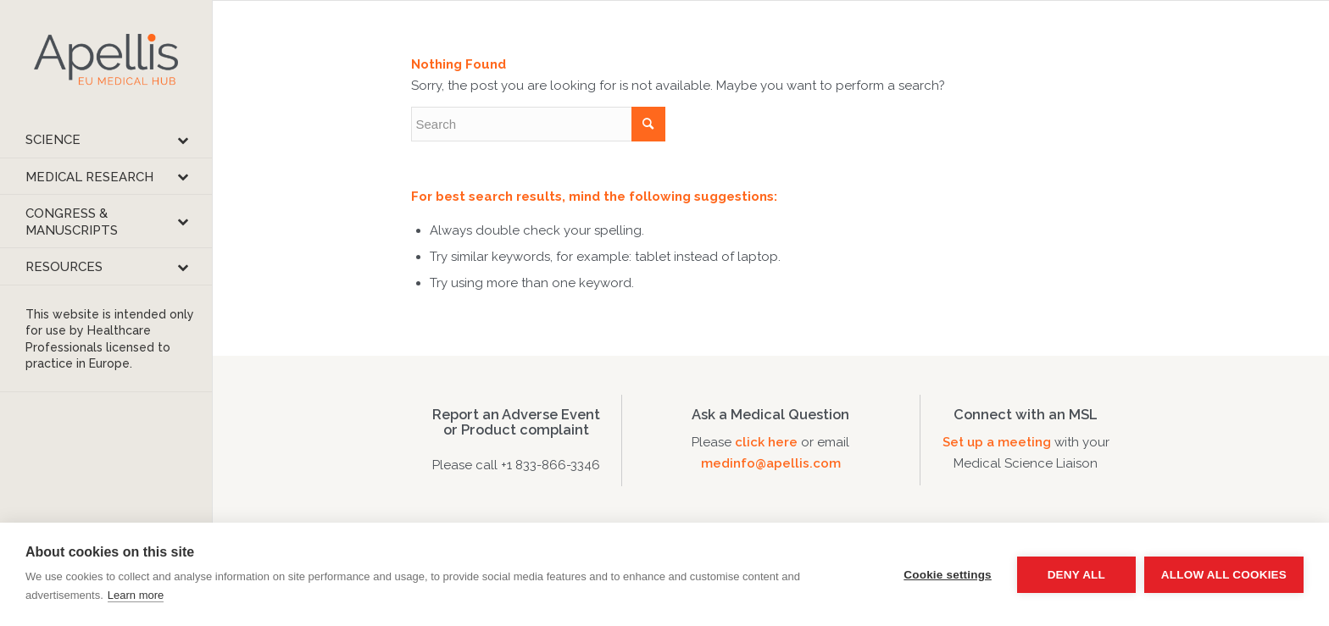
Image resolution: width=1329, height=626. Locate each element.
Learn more (136, 595)
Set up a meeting (997, 442)
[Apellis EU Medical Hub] (106, 60)
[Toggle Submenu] (182, 139)
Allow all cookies (1224, 574)
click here (768, 442)
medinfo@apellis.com (771, 463)
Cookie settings (948, 574)
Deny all (1076, 574)
